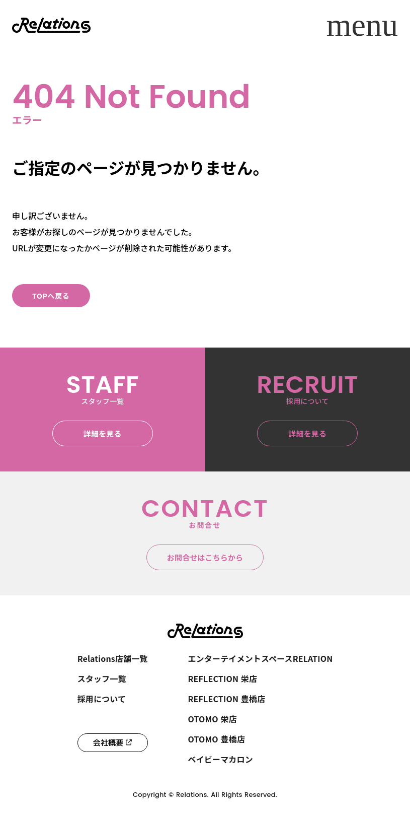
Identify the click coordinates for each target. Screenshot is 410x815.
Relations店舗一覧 (112, 658)
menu (362, 25)
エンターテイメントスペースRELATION (260, 658)
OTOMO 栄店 (212, 719)
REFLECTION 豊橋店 (227, 699)
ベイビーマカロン (220, 759)
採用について (101, 699)
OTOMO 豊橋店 (216, 739)
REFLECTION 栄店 (223, 678)
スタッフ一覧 (101, 678)
